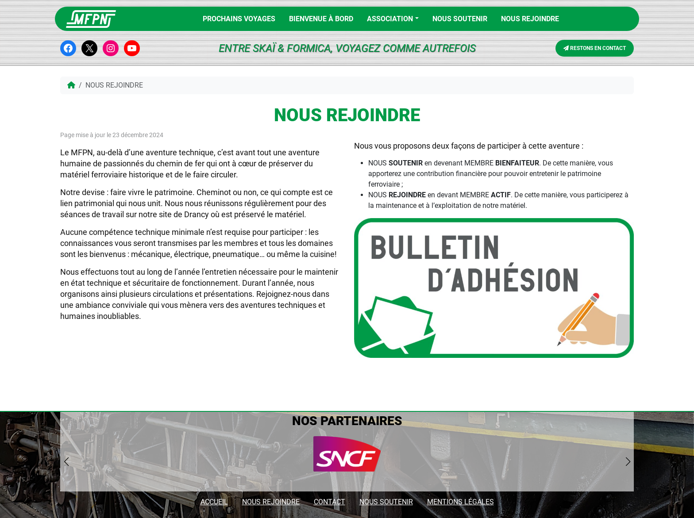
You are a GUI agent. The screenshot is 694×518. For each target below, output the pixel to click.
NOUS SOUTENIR (386, 502)
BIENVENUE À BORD (321, 19)
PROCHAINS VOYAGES (239, 19)
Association (390, 19)
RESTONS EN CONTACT (594, 48)
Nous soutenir (459, 19)
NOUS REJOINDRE (530, 19)
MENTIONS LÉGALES (460, 502)
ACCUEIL (214, 502)
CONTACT (329, 502)
